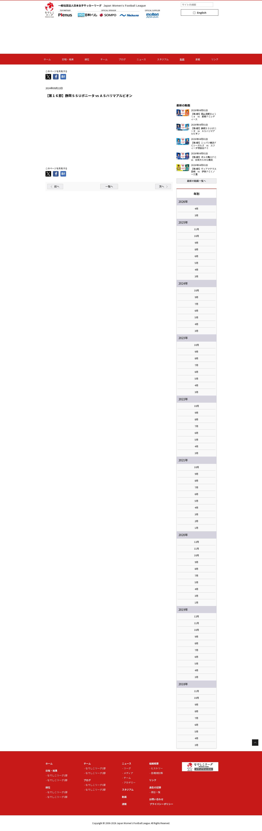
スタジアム (163, 59)
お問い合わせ (156, 799)
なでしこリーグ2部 (57, 780)
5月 (196, 262)
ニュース (141, 59)
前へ (56, 186)
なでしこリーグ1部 (57, 775)
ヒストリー (157, 768)
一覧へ (109, 186)
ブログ (122, 59)
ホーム (47, 59)
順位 (87, 59)
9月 (196, 242)
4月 (196, 208)
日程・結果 (68, 59)
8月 (196, 249)
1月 (196, 527)
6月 (196, 256)
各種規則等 (157, 773)
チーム (104, 59)
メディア (128, 773)
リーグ (127, 768)
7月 (196, 303)
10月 (196, 235)
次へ (161, 186)
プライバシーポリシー (161, 804)
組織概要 (154, 763)
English (201, 12)
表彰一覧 (155, 792)
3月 (196, 215)
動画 (182, 59)
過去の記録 (155, 787)
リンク (214, 59)
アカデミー (130, 782)
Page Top (255, 742)
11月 (196, 229)
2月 (196, 521)
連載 (197, 59)
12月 (196, 541)
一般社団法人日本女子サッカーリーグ (102, 5)
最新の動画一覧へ (196, 181)
